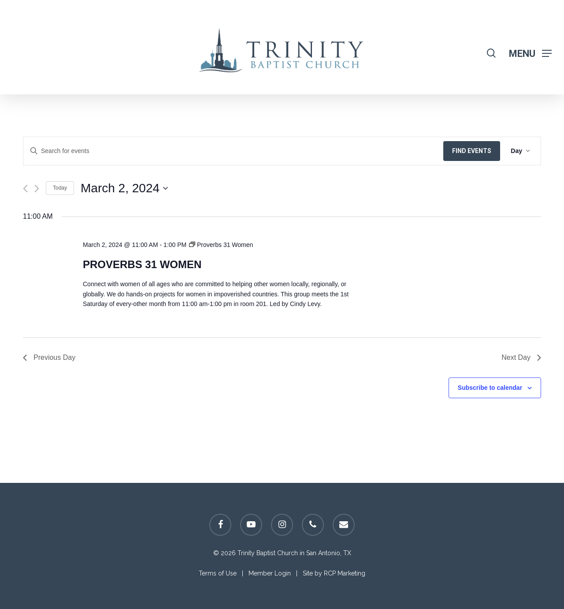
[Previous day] (25, 188)
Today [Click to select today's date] (60, 188)
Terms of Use (218, 573)
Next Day (521, 357)
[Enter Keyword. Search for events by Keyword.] (233, 151)
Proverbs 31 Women (142, 264)
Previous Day (49, 357)
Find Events (471, 150)
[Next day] (36, 188)
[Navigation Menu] (530, 53)
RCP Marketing (344, 573)
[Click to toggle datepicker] (124, 188)
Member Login (270, 573)
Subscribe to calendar (490, 387)
